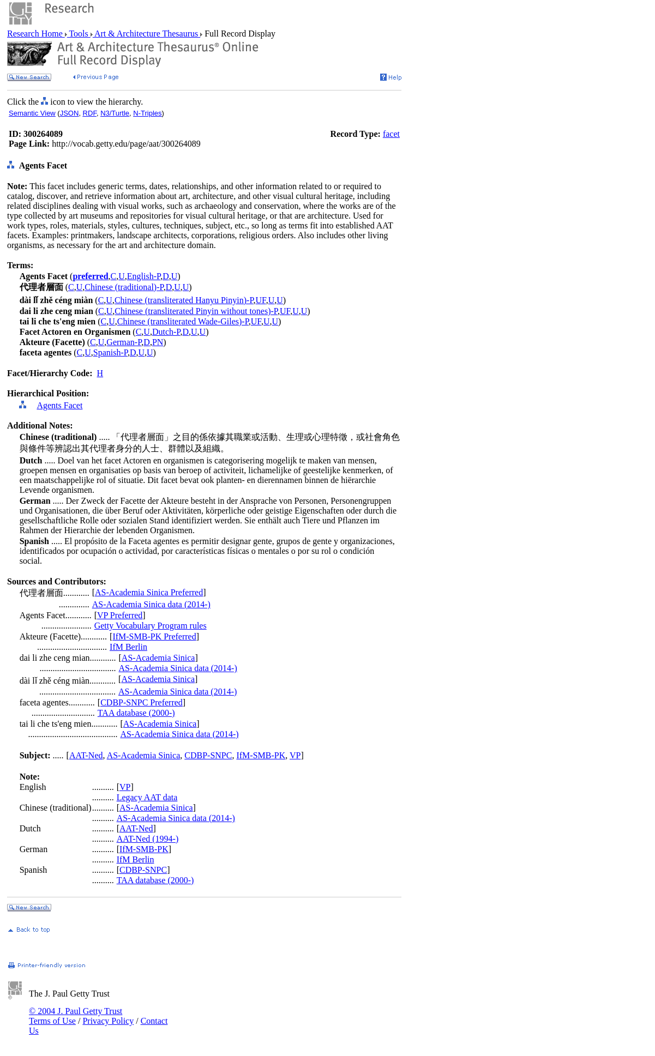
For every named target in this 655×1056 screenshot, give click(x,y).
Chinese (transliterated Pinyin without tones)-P (196, 311)
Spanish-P (110, 352)
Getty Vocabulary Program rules (150, 625)
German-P (123, 342)
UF (261, 300)
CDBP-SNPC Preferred (141, 702)
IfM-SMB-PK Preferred (154, 636)
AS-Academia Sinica (158, 657)
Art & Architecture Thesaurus (146, 33)
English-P (143, 276)
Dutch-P (166, 331)
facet (391, 133)
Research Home (36, 33)
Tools (79, 33)
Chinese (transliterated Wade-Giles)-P (183, 321)
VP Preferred (119, 615)
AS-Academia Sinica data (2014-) (151, 604)
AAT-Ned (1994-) (148, 838)
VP (295, 755)
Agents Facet (59, 405)
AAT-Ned (86, 755)
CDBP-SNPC (208, 755)
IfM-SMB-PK (260, 755)
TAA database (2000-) (136, 712)
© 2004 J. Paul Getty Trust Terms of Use (75, 1015)
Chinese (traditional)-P (124, 287)
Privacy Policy (108, 1020)
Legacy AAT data (147, 797)
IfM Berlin (128, 646)
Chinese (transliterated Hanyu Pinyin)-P (184, 300)
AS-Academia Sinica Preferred (149, 592)
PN (157, 342)
